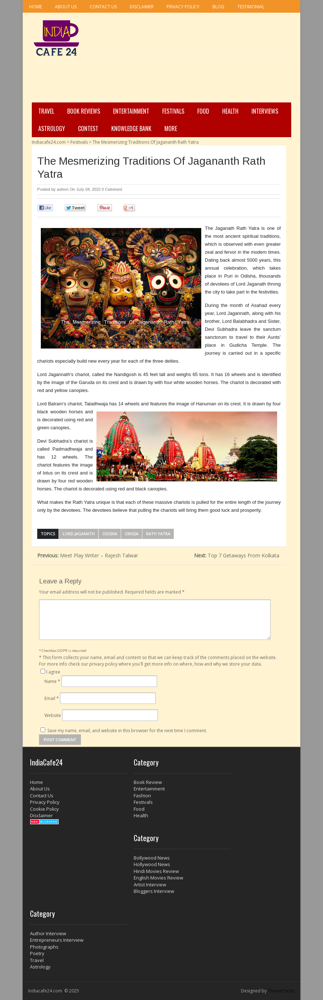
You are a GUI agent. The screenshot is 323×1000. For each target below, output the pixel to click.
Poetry (37, 953)
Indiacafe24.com (49, 142)
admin (63, 189)
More (170, 128)
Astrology (51, 128)
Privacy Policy (183, 7)
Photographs (44, 947)
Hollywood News (152, 864)
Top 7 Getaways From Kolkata (237, 555)
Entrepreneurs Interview (56, 940)
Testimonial (250, 7)
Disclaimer (142, 7)
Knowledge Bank (131, 128)
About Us (66, 7)
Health (230, 111)
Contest (88, 128)
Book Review (148, 782)
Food (203, 111)
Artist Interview (150, 884)
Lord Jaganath (79, 533)
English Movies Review (158, 877)
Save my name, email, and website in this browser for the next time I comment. (127, 730)
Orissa (131, 533)
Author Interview (48, 933)
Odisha (109, 533)
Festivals (173, 111)
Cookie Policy (44, 809)
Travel (46, 111)
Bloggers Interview (154, 891)
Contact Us (103, 7)
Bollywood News (152, 858)
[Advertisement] (159, 83)
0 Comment (112, 189)
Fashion (142, 795)
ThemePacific (281, 991)
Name (52, 681)
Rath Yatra (158, 533)
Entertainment (131, 111)
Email (51, 698)
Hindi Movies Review (156, 871)
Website (52, 715)
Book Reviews (83, 111)
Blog (218, 7)
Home (35, 7)
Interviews (264, 111)
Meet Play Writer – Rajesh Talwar (87, 555)
